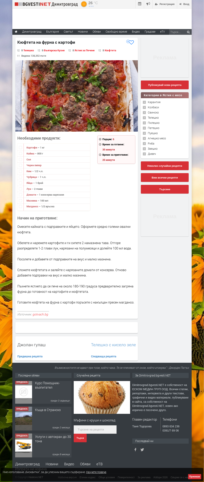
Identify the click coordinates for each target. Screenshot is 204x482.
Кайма (30, 153)
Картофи (32, 147)
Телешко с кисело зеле (113, 344)
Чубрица (31, 177)
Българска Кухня (54, 50)
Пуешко (153, 133)
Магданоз (32, 206)
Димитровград (27, 464)
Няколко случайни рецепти (164, 165)
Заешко (153, 148)
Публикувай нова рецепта (164, 84)
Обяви (85, 464)
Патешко (153, 128)
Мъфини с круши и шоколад (94, 420)
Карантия (154, 102)
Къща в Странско (48, 411)
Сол (28, 159)
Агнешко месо (157, 138)
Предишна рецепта (30, 356)
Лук (29, 189)
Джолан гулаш (31, 344)
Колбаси (153, 107)
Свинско (153, 112)
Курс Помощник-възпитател (47, 386)
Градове (150, 31)
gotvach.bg (40, 314)
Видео (69, 464)
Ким (29, 171)
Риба (151, 143)
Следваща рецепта (103, 356)
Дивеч (152, 154)
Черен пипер (33, 165)
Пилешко (154, 123)
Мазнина (32, 200)
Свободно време (116, 31)
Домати (31, 194)
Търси (80, 438)
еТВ (99, 464)
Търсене (164, 189)
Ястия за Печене (85, 50)
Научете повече (96, 472)
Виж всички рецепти (165, 177)
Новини (83, 31)
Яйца (29, 183)
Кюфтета (110, 50)
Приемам (194, 476)
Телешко (29, 50)
